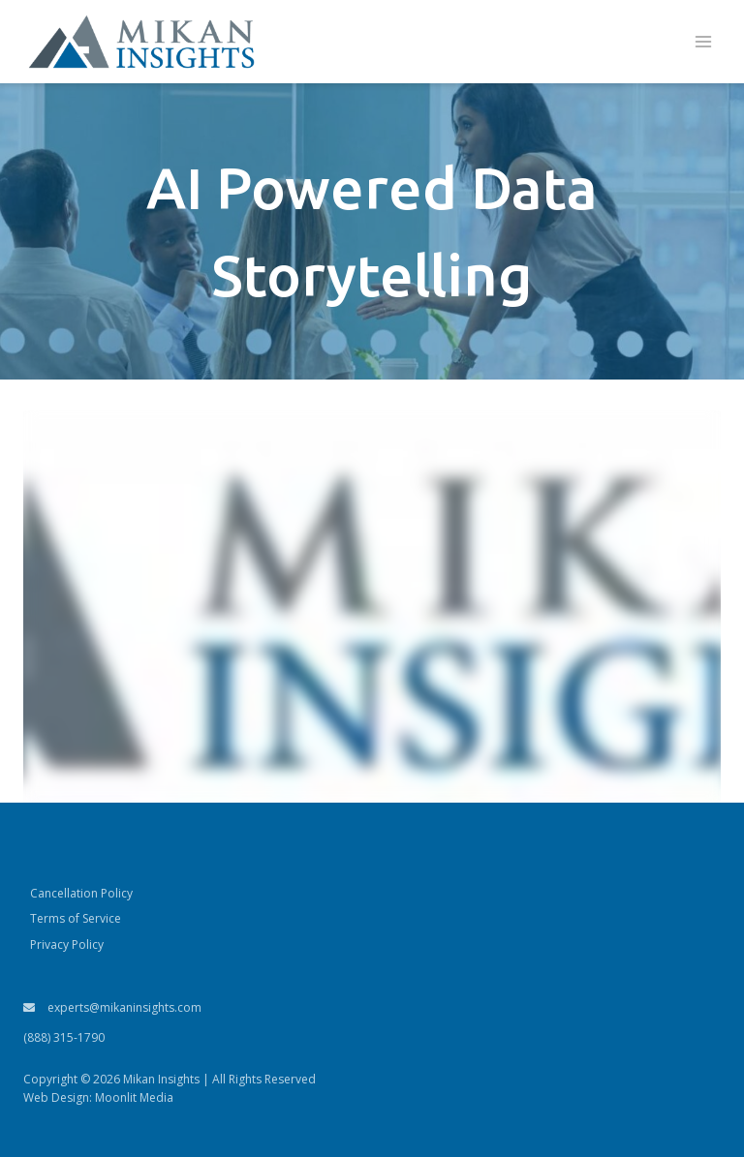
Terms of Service (75, 918)
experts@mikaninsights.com (112, 1007)
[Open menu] (703, 42)
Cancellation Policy (81, 893)
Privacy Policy (67, 944)
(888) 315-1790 (64, 1037)
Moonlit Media (134, 1097)
